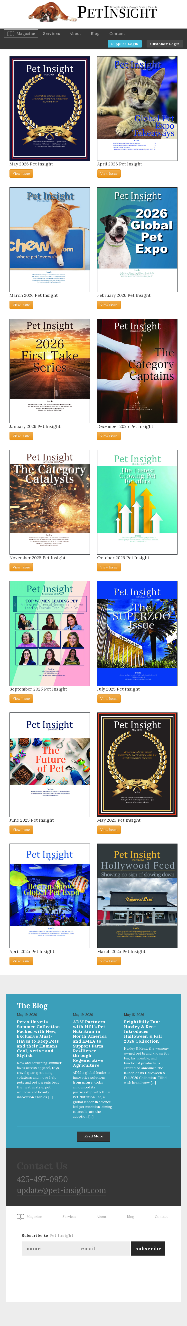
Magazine (26, 33)
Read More (93, 1136)
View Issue (21, 173)
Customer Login (164, 44)
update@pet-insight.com (61, 1190)
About (75, 33)
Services (51, 33)
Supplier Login (124, 44)
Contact (117, 33)
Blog (95, 33)
